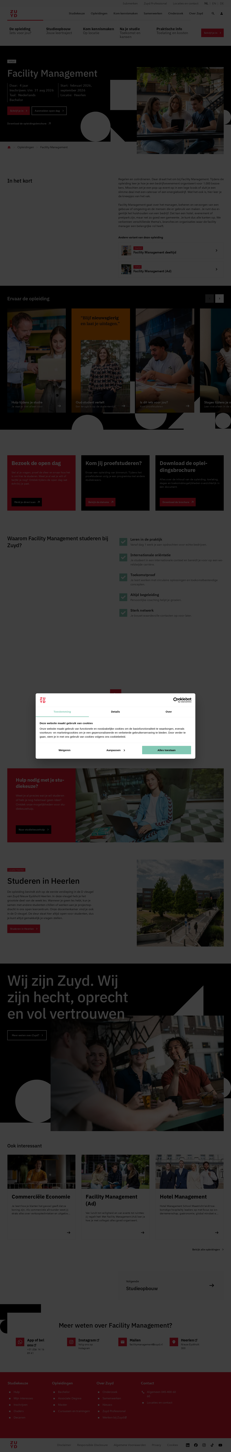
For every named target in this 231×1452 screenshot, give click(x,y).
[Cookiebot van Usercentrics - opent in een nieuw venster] (175, 700)
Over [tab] (169, 711)
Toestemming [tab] (62, 711)
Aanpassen (115, 749)
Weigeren (64, 749)
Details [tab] (115, 711)
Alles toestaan (167, 749)
